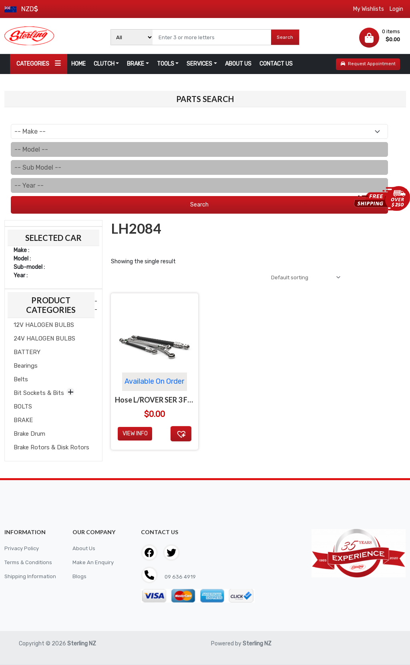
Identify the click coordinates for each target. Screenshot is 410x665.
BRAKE (135, 63)
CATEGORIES (38, 63)
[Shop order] (302, 278)
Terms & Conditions (29, 562)
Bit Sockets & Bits (39, 393)
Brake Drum (29, 433)
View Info (135, 435)
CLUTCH (104, 63)
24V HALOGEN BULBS (44, 338)
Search (285, 37)
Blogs (79, 576)
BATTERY (27, 352)
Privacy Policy (22, 548)
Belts (21, 379)
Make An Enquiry (93, 562)
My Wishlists (368, 9)
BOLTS (23, 406)
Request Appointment (368, 63)
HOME (78, 63)
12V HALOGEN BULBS (44, 324)
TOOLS (165, 63)
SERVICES (199, 63)
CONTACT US (276, 63)
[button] (181, 435)
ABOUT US (238, 63)
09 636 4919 (180, 576)
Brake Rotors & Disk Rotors (51, 447)
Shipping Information (31, 576)
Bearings (26, 365)
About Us (84, 548)
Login (396, 9)
